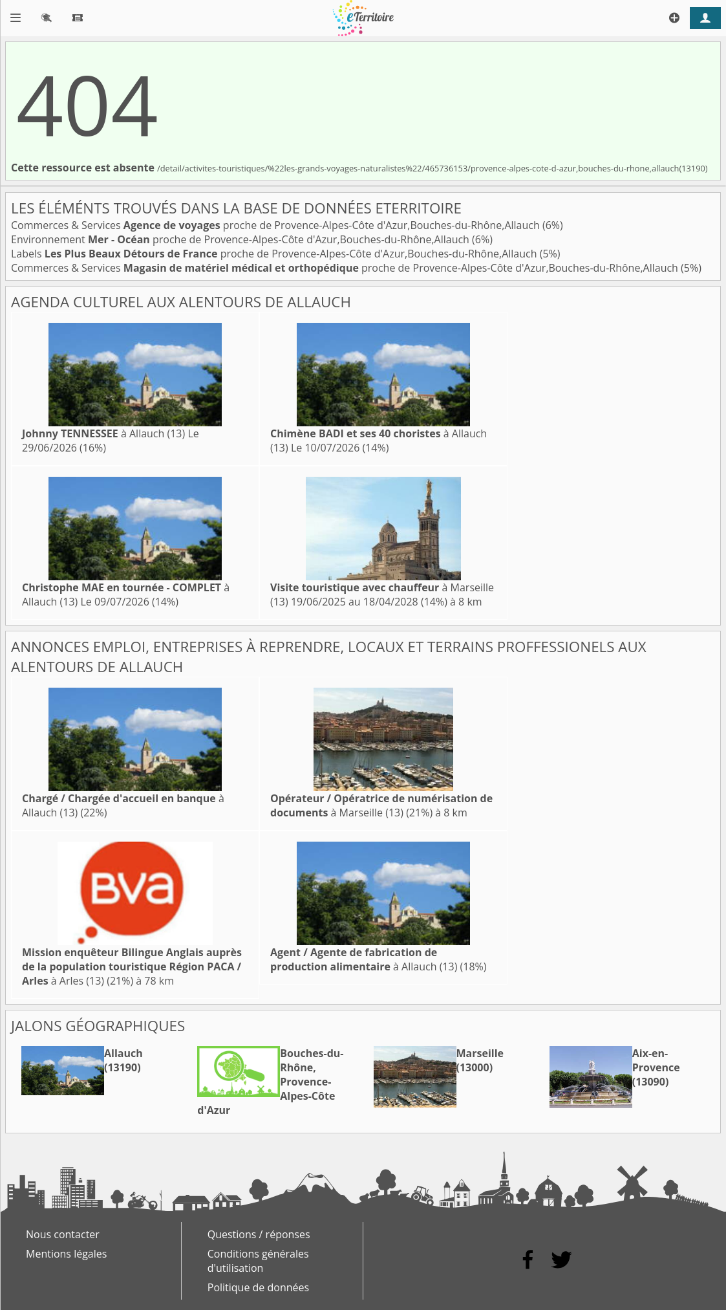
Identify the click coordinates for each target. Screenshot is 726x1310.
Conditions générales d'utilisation (258, 1261)
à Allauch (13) (103, 433)
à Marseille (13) (381, 805)
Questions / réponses (259, 1234)
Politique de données (258, 1287)
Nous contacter (63, 1234)
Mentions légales (66, 1254)
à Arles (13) (132, 966)
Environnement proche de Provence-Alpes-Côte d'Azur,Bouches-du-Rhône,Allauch (241, 239)
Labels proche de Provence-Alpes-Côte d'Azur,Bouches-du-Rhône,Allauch (275, 253)
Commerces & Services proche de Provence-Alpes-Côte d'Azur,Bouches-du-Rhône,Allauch (276, 225)
